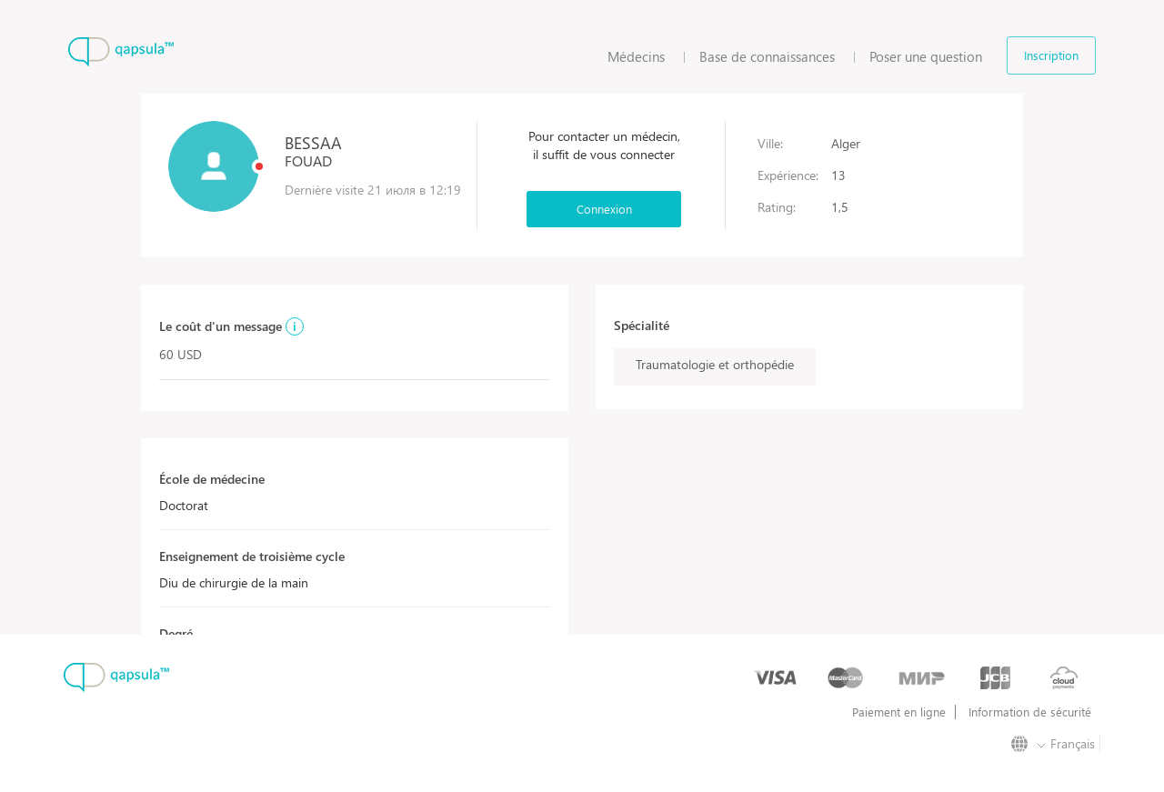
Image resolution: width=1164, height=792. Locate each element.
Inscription (1051, 55)
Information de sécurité (1029, 712)
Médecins (636, 56)
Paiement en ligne (899, 712)
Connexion (604, 208)
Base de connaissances (767, 56)
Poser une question (925, 56)
